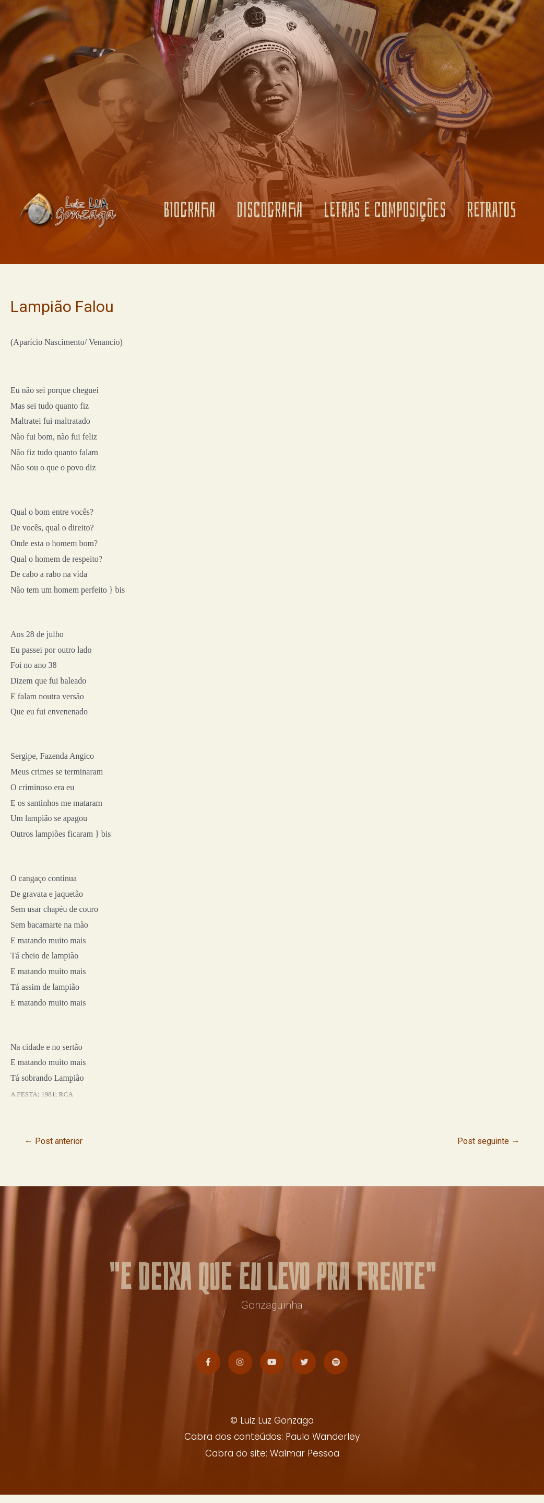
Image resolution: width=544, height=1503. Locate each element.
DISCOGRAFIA (269, 213)
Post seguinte (486, 1141)
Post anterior (56, 1141)
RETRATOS (491, 213)
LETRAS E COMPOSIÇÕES (385, 213)
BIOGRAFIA (189, 213)
